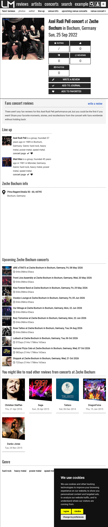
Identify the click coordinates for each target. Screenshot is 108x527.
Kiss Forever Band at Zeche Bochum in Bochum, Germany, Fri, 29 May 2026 (50, 288)
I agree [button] (66, 511)
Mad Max (17, 159)
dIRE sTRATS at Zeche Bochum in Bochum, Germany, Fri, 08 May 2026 (48, 267)
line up (41, 11)
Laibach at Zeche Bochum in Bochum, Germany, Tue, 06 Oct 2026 (45, 338)
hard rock (6, 471)
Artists (36, 4)
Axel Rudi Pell (59, 21)
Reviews (22, 4)
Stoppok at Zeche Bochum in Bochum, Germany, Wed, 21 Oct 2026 (46, 358)
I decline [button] (77, 511)
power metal (35, 471)
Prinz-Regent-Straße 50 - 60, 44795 (24, 192)
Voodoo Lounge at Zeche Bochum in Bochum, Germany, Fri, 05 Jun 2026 (49, 298)
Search (66, 4)
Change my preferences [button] (73, 517)
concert (77, 21)
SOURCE (6, 20)
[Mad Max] (7, 162)
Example (81, 4)
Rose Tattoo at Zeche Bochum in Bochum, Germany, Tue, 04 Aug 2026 (47, 328)
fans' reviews (8, 11)
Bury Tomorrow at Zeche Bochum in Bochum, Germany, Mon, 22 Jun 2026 (49, 318)
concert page (19, 153)
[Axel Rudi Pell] (7, 140)
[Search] (91, 4)
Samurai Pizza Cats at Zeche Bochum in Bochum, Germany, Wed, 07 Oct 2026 (51, 348)
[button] (97, 4)
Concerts (51, 4)
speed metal (50, 471)
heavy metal (20, 471)
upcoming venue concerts (74, 11)
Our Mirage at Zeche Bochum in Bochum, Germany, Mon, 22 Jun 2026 (47, 308)
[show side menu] (103, 4)
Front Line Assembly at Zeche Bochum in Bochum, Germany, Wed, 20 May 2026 (52, 278)
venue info (53, 11)
